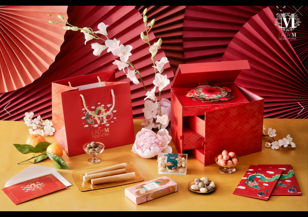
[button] (7, 108)
